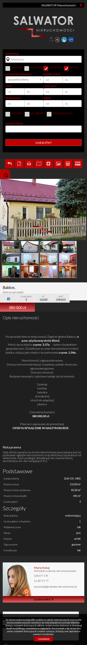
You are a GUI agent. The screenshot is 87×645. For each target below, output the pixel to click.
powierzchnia (52, 73)
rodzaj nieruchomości (18, 73)
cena (8, 85)
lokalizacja (12, 53)
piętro (47, 97)
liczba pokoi (13, 97)
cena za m (50, 85)
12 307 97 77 (41, 580)
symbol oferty (14, 123)
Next (82, 228)
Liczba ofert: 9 (43, 599)
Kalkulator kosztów (68, 163)
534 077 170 (41, 575)
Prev (5, 228)
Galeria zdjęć (58, 163)
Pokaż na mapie (38, 163)
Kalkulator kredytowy (77, 163)
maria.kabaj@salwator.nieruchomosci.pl (55, 586)
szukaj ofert (43, 142)
